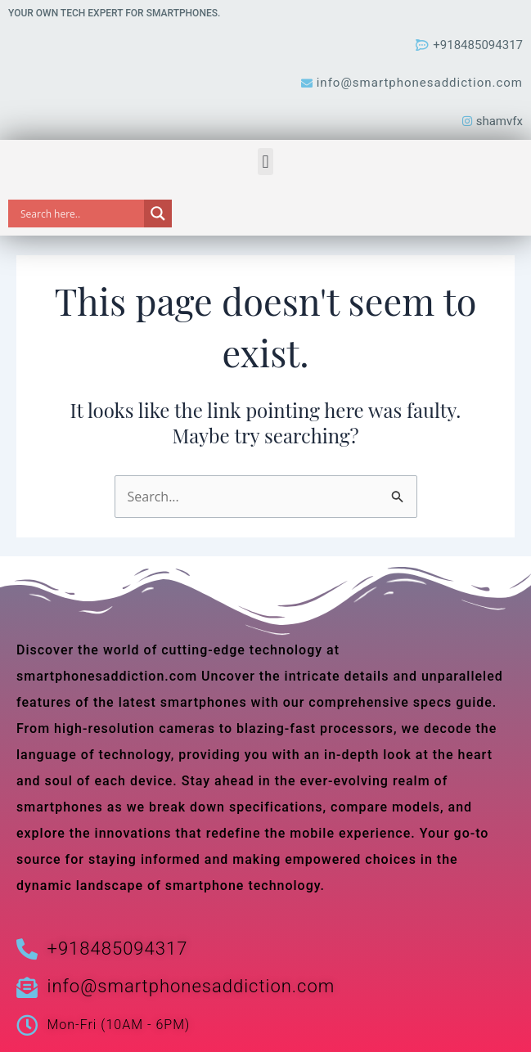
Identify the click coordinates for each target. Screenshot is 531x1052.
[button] (265, 161)
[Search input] (80, 213)
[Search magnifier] (158, 213)
